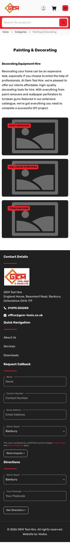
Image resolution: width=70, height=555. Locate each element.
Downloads (11, 355)
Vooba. (42, 534)
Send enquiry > (15, 453)
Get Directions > (16, 510)
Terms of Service (15, 445)
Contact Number (15, 393)
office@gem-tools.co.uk (23, 315)
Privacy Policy (59, 443)
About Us (10, 337)
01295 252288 (16, 308)
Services (9, 346)
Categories (21, 32)
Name (9, 377)
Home (6, 32)
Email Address (14, 410)
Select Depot (13, 426)
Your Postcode (14, 491)
